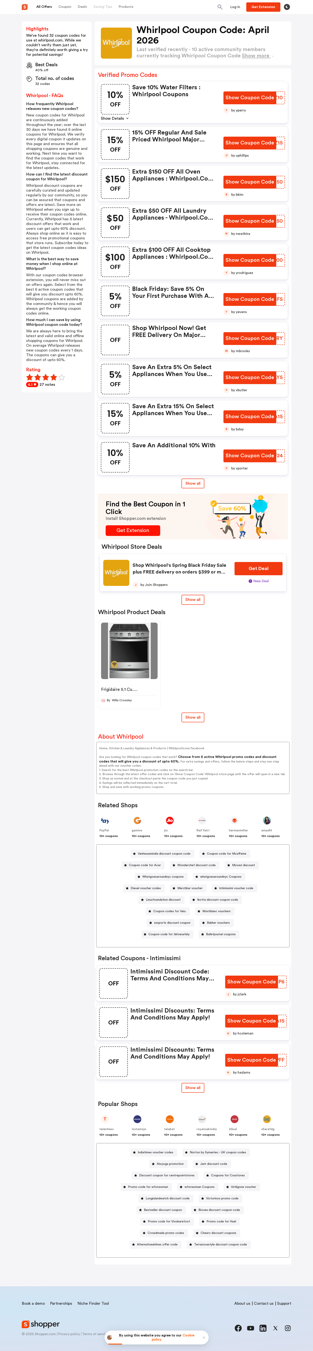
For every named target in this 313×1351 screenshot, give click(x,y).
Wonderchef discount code (196, 865)
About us (242, 1303)
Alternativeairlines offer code (157, 1244)
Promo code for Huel (221, 1221)
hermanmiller (238, 830)
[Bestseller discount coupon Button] (161, 1210)
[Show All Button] (192, 1088)
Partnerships (61, 1303)
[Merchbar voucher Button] (188, 888)
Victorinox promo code (222, 1198)
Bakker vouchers (218, 922)
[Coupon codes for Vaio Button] (168, 911)
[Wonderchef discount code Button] (195, 865)
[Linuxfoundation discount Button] (161, 900)
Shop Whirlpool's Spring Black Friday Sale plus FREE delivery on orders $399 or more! (179, 572)
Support (284, 1303)
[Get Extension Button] (133, 530)
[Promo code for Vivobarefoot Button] (167, 1222)
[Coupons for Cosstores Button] (226, 1176)
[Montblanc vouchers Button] (215, 911)
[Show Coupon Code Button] (249, 97)
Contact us (264, 1303)
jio (166, 830)
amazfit (266, 830)
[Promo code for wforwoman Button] (146, 1187)
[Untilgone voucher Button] (242, 1187)
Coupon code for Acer (145, 865)
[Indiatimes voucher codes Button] (153, 1153)
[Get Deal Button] (259, 568)
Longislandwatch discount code (168, 1198)
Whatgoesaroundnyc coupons (163, 876)
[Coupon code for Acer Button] (143, 865)
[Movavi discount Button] (242, 865)
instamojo (139, 1129)
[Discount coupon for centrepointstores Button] (165, 1176)
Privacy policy (69, 1334)
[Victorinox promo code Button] (220, 1199)
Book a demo (33, 1303)
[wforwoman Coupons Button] (197, 1187)
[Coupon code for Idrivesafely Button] (167, 934)
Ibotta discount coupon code (217, 899)
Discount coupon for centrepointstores (167, 1175)
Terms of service (95, 1334)
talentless (106, 1129)
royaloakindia (206, 1129)
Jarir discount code (213, 1163)
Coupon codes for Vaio (169, 911)
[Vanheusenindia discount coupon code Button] (162, 854)
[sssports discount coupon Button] (170, 923)
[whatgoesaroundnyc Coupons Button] (219, 877)
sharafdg (268, 1129)
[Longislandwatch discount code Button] (165, 1199)
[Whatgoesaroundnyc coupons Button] (161, 877)
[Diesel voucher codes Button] (144, 888)
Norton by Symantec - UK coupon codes (218, 1152)
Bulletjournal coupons (221, 934)
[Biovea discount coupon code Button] (217, 1210)
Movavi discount (243, 865)
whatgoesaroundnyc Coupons (220, 876)
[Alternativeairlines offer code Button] (155, 1245)
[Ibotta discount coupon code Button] (216, 900)
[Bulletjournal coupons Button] (219, 934)
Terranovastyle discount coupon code (220, 1244)
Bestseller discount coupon (163, 1210)
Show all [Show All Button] (192, 483)
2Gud (233, 1129)
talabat (169, 1129)
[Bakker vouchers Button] (217, 923)
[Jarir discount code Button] (212, 1164)
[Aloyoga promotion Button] (168, 1164)
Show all (192, 1088)
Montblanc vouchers (216, 911)
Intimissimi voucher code (236, 888)
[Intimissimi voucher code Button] (234, 888)
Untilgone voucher (243, 1187)
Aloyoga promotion (170, 1163)
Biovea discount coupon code (219, 1210)
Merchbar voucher (190, 888)
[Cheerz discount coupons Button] (216, 1233)
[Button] (235, 7)
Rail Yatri (203, 830)
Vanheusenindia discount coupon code (164, 853)
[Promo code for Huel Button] (219, 1222)
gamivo (137, 830)
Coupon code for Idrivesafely (169, 934)
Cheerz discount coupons (218, 1233)
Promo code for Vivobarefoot (169, 1221)
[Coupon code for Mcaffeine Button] (225, 854)
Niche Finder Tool (93, 1303)
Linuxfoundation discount (163, 899)
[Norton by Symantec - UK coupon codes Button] (216, 1153)
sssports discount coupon (172, 922)
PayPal (104, 830)
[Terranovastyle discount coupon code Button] (219, 1245)
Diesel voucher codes (146, 888)
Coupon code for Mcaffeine (226, 853)
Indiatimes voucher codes (155, 1152)
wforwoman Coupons (200, 1187)
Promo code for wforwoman (148, 1187)
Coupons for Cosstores (228, 1175)
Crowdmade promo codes (166, 1233)
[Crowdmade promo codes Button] (164, 1233)
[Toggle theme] (287, 7)
